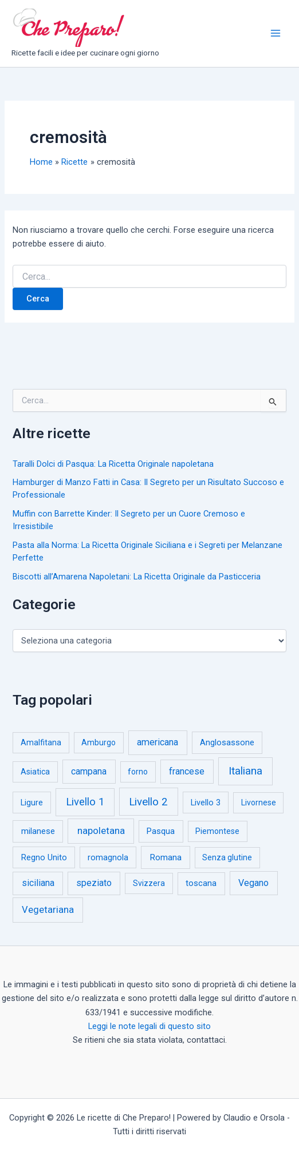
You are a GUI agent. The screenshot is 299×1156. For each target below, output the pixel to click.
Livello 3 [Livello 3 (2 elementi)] (206, 803)
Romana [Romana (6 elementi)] (166, 857)
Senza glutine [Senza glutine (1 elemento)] (227, 857)
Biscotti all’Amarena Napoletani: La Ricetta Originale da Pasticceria (137, 576)
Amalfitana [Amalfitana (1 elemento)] (41, 742)
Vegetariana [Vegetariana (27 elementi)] (48, 909)
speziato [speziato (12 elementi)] (94, 882)
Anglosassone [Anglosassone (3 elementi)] (227, 742)
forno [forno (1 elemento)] (138, 771)
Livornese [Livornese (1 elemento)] (258, 802)
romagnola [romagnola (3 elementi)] (108, 857)
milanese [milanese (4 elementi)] (38, 831)
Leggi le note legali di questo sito (149, 1026)
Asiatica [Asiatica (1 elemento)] (35, 771)
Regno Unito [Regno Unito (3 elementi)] (44, 857)
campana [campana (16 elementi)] (89, 771)
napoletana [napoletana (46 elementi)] (101, 830)
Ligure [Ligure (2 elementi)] (32, 803)
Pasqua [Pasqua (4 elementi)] (161, 831)
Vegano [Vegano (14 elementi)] (253, 882)
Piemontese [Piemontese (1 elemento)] (217, 831)
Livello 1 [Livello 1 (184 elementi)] (85, 802)
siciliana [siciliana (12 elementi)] (38, 882)
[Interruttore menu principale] (275, 33)
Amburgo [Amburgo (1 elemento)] (98, 742)
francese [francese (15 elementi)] (186, 771)
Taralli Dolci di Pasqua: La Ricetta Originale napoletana (113, 464)
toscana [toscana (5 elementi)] (201, 883)
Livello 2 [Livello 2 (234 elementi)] (148, 802)
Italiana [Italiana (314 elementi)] (245, 770)
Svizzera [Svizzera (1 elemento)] (149, 883)
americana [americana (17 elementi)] (157, 742)
